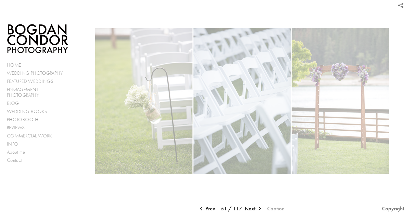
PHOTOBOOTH (23, 119)
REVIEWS (16, 128)
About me (16, 152)
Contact (14, 160)
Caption (276, 208)
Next (254, 209)
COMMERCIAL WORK (29, 136)
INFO (15, 144)
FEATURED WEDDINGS (33, 81)
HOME (14, 65)
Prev (206, 209)
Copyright (393, 208)
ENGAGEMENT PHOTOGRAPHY (23, 92)
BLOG (13, 103)
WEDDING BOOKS (27, 111)
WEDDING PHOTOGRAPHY (35, 73)
